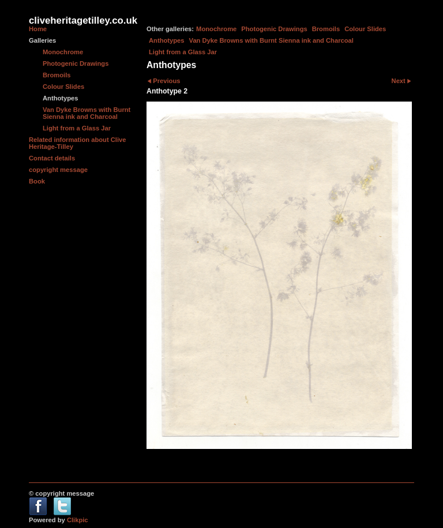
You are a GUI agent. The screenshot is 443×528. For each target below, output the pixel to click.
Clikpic (77, 519)
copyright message (58, 169)
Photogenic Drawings (274, 28)
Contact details (52, 158)
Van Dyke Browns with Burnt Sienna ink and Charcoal (271, 40)
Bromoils (326, 28)
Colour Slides (365, 28)
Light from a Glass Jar (183, 51)
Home (38, 28)
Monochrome (216, 28)
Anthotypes (167, 40)
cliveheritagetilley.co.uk (83, 20)
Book (37, 181)
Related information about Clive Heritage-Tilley (77, 143)
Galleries (42, 40)
